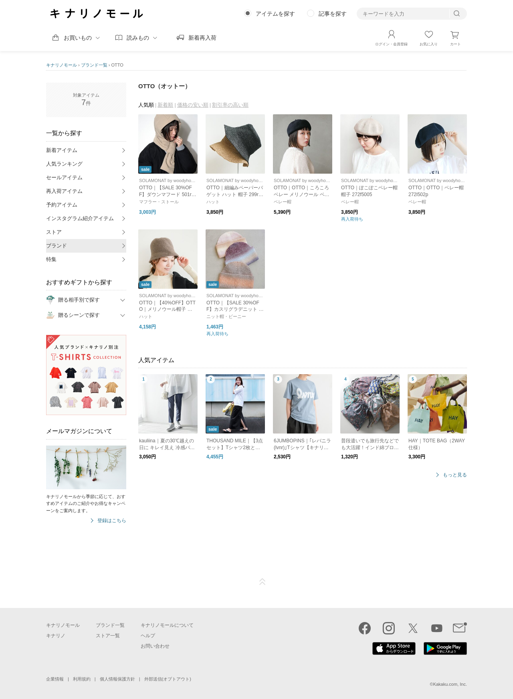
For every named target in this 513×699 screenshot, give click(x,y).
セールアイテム (64, 177)
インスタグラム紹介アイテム (80, 218)
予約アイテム (61, 205)
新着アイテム (61, 150)
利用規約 (82, 679)
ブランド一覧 (94, 65)
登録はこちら (111, 520)
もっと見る (455, 475)
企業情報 (55, 679)
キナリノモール (61, 65)
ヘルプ (148, 635)
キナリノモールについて (167, 625)
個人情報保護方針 (117, 679)
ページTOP (262, 582)
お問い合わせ (155, 646)
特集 (51, 259)
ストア (54, 232)
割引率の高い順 (230, 105)
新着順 (165, 105)
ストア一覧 (108, 635)
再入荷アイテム (64, 191)
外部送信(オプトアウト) (167, 679)
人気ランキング (64, 164)
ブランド (56, 246)
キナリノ (55, 635)
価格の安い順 (192, 105)
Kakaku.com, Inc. (450, 684)
